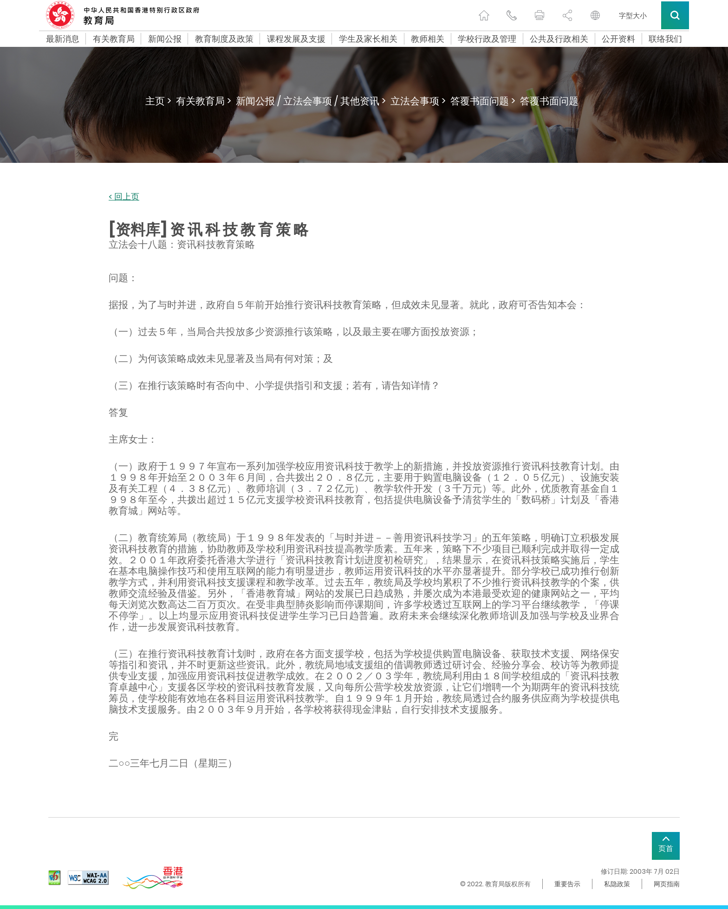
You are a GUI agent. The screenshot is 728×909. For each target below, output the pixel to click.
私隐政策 (617, 884)
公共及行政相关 (559, 39)
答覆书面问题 (549, 101)
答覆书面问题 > (482, 101)
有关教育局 (114, 39)
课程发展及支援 (296, 39)
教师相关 (427, 39)
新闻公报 (165, 39)
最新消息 (62, 39)
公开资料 (618, 39)
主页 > (158, 101)
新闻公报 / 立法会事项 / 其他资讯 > (311, 101)
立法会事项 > (418, 101)
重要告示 (567, 884)
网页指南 (667, 884)
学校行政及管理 (487, 39)
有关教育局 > (203, 101)
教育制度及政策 (224, 39)
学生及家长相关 (368, 39)
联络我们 (665, 39)
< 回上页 (124, 197)
